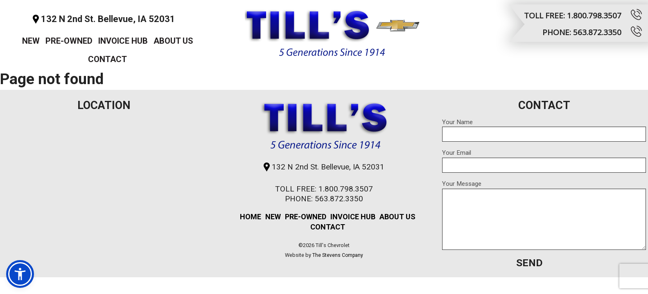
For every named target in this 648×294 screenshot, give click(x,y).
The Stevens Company (337, 255)
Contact (107, 59)
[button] (20, 274)
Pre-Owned (69, 41)
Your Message (544, 215)
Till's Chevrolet (332, 30)
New (31, 41)
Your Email (544, 161)
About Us (173, 41)
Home (250, 216)
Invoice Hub (123, 41)
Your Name (544, 130)
